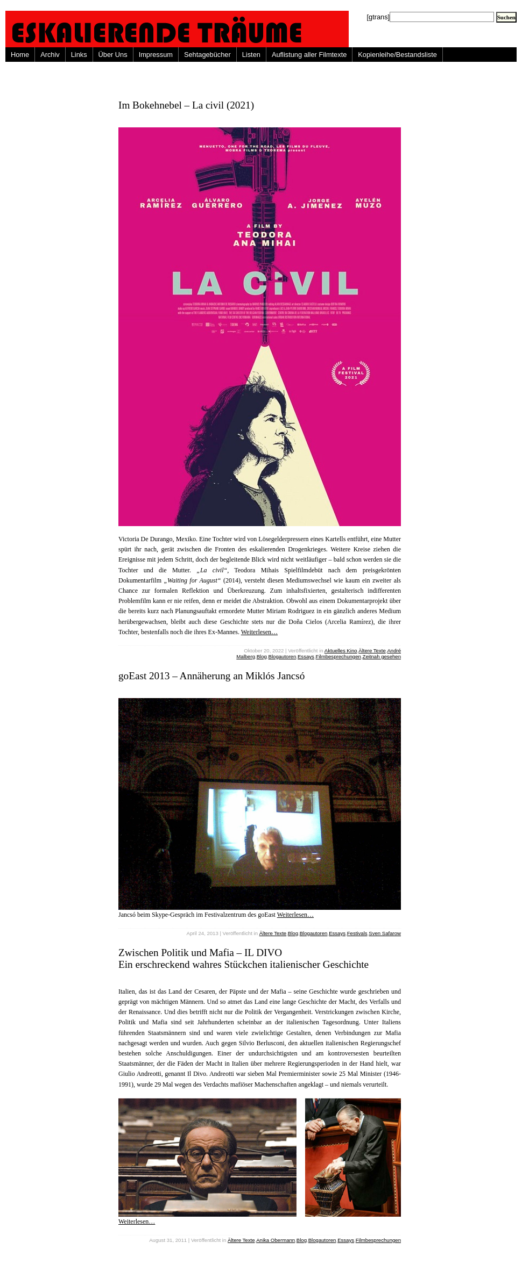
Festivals (357, 933)
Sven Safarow (385, 933)
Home (20, 55)
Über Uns (113, 55)
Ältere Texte (371, 650)
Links (79, 55)
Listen (251, 55)
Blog (262, 656)
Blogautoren (283, 656)
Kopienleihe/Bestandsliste (397, 55)
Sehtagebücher (207, 55)
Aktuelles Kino (341, 650)
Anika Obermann (275, 1240)
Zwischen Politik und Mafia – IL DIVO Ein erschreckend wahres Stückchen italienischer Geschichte (243, 958)
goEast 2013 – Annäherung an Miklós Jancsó (211, 675)
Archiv (50, 55)
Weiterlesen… (259, 632)
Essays (306, 656)
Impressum (156, 55)
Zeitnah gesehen (382, 656)
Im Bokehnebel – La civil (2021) (186, 105)
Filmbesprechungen (338, 656)
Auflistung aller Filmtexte (309, 55)
